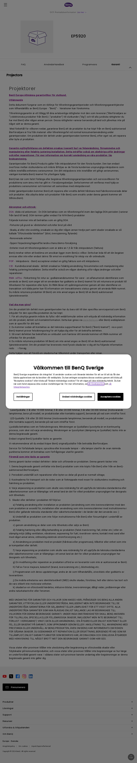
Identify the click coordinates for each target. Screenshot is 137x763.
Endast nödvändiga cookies (77, 396)
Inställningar (23, 396)
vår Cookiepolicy (96, 384)
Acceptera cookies (110, 396)
